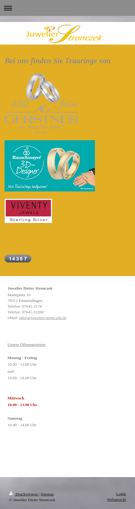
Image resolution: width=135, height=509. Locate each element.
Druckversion (24, 494)
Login (121, 494)
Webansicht (116, 499)
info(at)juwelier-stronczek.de (43, 317)
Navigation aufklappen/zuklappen (67, 8)
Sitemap (47, 494)
